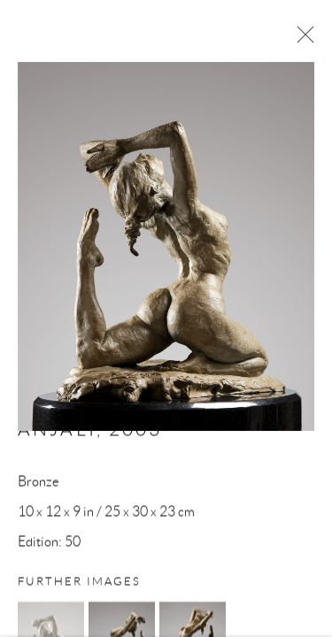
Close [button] (301, 40)
